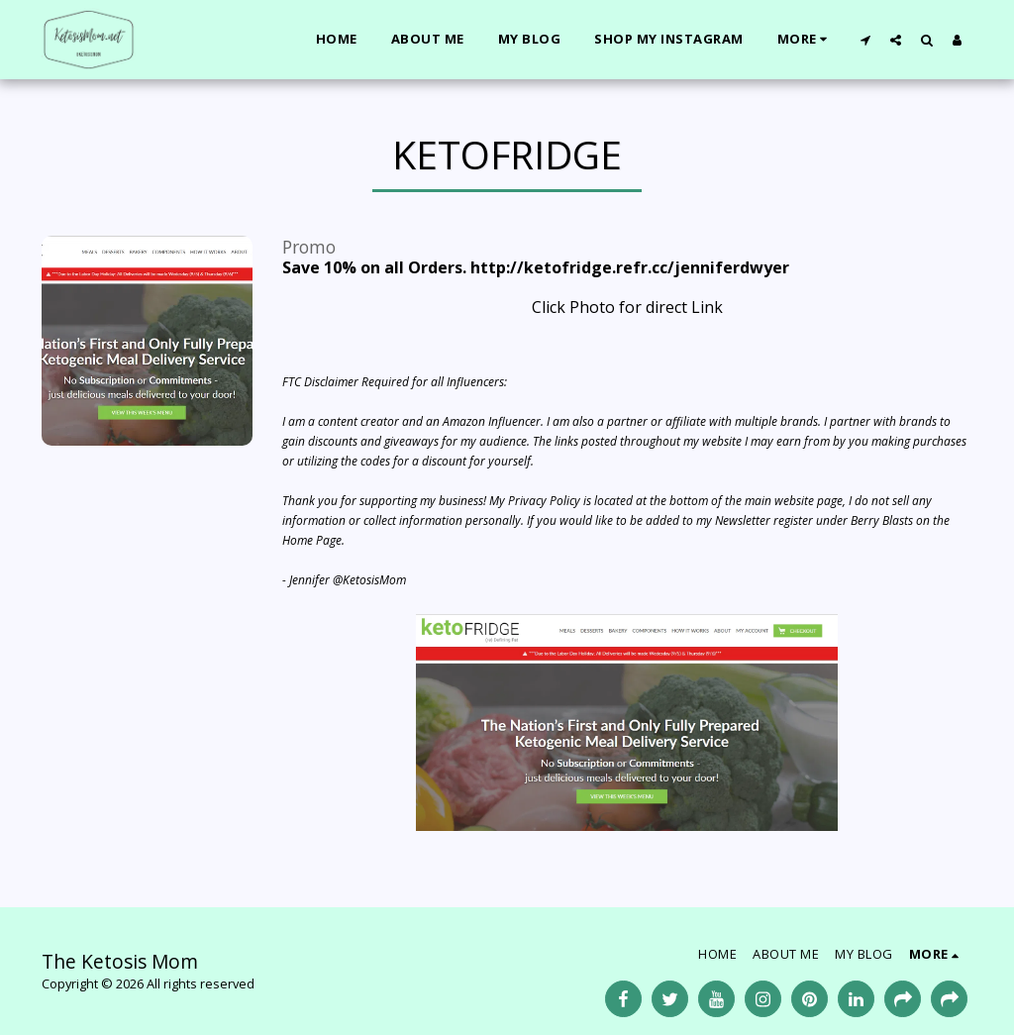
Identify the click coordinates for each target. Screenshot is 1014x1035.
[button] (865, 40)
